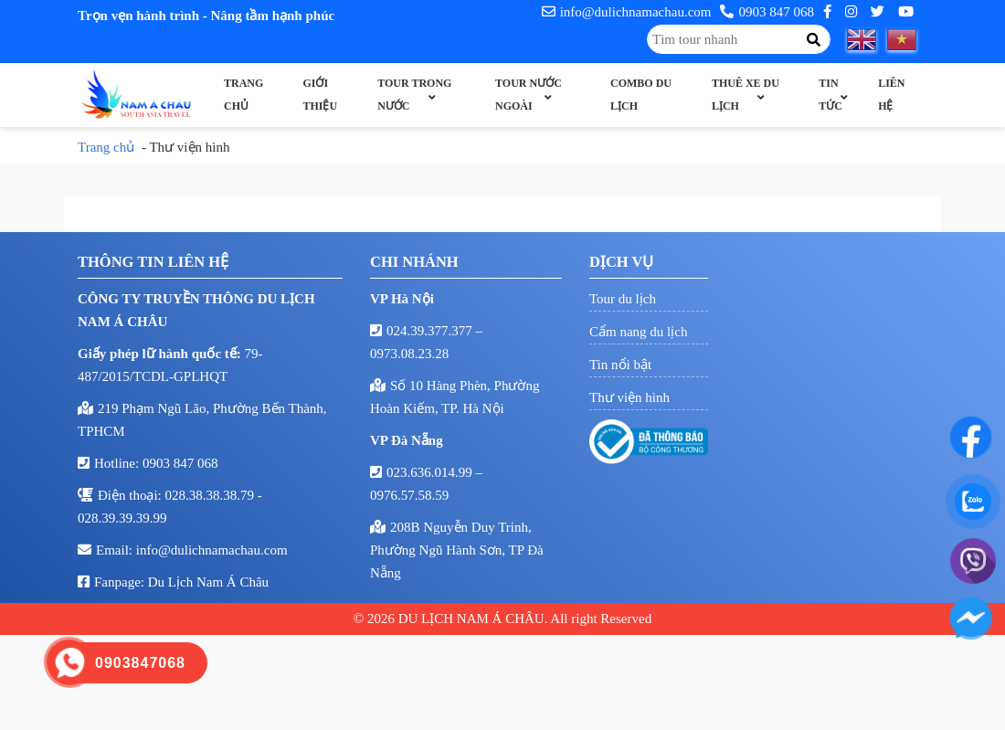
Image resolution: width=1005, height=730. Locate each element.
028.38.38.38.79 (211, 495)
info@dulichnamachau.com (627, 12)
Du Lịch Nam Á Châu (208, 582)
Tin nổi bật (620, 364)
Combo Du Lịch (641, 94)
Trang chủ (243, 94)
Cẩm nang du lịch (638, 331)
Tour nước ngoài (528, 94)
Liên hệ (891, 94)
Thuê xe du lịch (745, 94)
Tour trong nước (414, 94)
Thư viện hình (629, 397)
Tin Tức (830, 94)
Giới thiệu (319, 94)
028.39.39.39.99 (122, 518)
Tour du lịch (622, 298)
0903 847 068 (767, 12)
